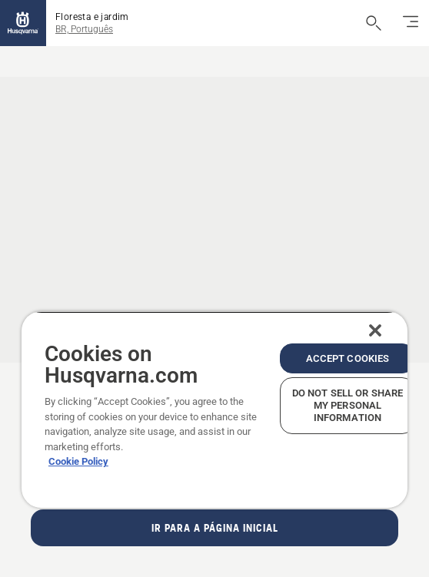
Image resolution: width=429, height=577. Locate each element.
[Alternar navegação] (410, 23)
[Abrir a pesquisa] (373, 23)
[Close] (375, 330)
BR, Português (84, 29)
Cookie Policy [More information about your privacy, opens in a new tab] (78, 461)
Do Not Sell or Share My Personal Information (348, 405)
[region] (214, 409)
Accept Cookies (348, 358)
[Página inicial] (23, 23)
